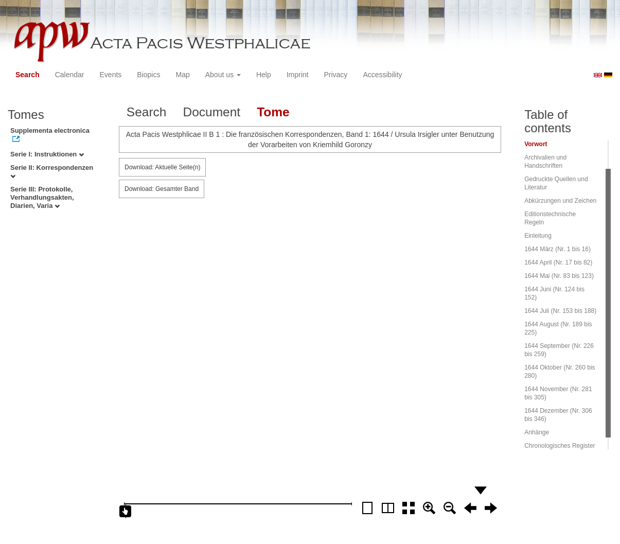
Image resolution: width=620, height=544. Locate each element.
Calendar (69, 75)
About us (223, 75)
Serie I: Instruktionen (47, 154)
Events (111, 75)
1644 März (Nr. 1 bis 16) (557, 249)
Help (263, 75)
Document (211, 112)
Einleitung (538, 235)
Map (182, 75)
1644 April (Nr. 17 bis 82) (558, 262)
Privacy (335, 75)
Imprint (298, 75)
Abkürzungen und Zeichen (560, 200)
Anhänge (536, 432)
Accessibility (382, 75)
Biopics (148, 75)
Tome (273, 112)
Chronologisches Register (559, 445)
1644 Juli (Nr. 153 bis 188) (560, 310)
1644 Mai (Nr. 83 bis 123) (559, 275)
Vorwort (535, 144)
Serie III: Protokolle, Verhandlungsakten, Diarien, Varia (42, 197)
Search (27, 75)
